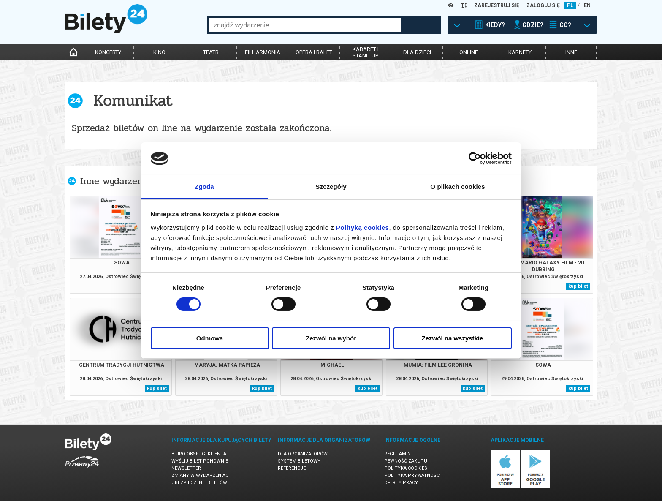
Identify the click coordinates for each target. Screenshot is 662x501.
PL (570, 5)
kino (159, 52)
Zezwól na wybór (331, 338)
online (468, 52)
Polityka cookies (405, 468)
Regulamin (397, 454)
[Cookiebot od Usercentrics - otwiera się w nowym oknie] (475, 158)
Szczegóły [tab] (330, 186)
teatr (211, 52)
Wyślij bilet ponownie (199, 461)
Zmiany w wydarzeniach (201, 475)
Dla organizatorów (303, 454)
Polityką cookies (362, 227)
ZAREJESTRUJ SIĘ (496, 5)
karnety (520, 52)
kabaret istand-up (366, 52)
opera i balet (314, 52)
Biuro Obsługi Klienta (198, 454)
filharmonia (262, 52)
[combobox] (305, 25)
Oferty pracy (401, 482)
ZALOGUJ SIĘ (543, 5)
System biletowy (299, 461)
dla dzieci (417, 52)
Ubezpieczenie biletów (199, 482)
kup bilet (578, 286)
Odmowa (209, 338)
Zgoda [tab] (204, 186)
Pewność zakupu (405, 461)
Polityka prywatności (412, 475)
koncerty (108, 52)
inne (571, 52)
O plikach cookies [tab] (457, 186)
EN (587, 5)
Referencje (292, 468)
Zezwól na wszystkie (452, 338)
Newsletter (186, 468)
